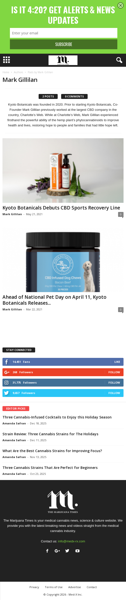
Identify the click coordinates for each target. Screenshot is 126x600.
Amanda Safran (14, 423)
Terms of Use (54, 587)
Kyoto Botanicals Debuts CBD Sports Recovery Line (61, 208)
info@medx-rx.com (71, 541)
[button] (118, 60)
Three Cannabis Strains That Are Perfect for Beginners (50, 467)
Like (117, 362)
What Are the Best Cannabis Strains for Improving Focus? (52, 450)
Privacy (34, 587)
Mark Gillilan (12, 214)
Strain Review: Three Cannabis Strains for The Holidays (50, 434)
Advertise (74, 587)
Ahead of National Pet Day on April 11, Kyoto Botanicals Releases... (54, 300)
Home (5, 72)
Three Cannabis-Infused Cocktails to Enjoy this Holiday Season (57, 417)
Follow (114, 372)
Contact (92, 587)
